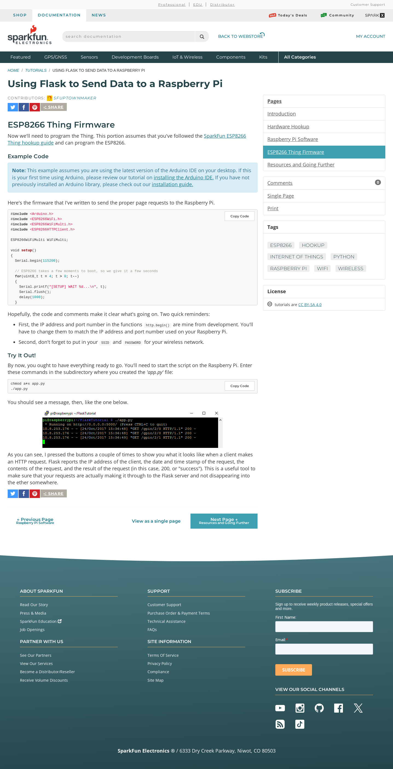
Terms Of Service (163, 653)
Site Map (156, 678)
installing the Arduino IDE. (184, 175)
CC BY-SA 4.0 (310, 306)
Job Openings (32, 627)
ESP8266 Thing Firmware (295, 152)
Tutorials (36, 70)
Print (272, 209)
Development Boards (135, 57)
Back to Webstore (241, 36)
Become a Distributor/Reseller (47, 670)
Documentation (59, 15)
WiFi (323, 270)
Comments (324, 184)
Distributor (222, 4)
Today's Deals (288, 15)
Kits (263, 57)
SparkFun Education (41, 619)
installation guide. (172, 182)
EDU (198, 4)
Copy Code (239, 215)
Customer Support (368, 4)
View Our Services (36, 661)
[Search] (202, 36)
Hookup (313, 247)
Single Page (280, 197)
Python (345, 258)
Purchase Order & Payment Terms (179, 611)
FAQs (152, 627)
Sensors (89, 57)
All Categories (300, 57)
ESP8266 (281, 247)
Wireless (352, 270)
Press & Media (33, 611)
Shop (20, 15)
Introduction (281, 114)
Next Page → (224, 519)
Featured (26, 57)
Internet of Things (297, 258)
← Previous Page (35, 519)
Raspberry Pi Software (292, 139)
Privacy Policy (160, 661)
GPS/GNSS (55, 57)
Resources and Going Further (300, 165)
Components (230, 57)
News (99, 15)
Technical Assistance (167, 619)
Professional (172, 4)
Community (337, 15)
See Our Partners (35, 653)
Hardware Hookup (288, 126)
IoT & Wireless (187, 57)
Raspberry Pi (288, 270)
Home (13, 70)
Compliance (158, 670)
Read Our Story (34, 603)
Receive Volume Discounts (44, 678)
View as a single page (156, 519)
